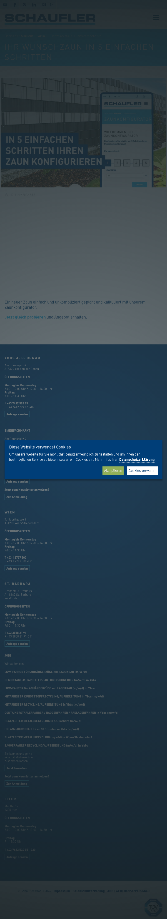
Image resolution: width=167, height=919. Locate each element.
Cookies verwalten (142, 470)
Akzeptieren (113, 470)
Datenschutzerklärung (137, 459)
